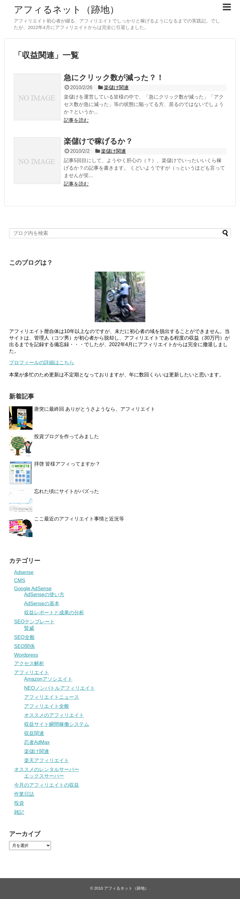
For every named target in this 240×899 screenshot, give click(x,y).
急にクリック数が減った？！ (114, 77)
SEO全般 (24, 637)
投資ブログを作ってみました (66, 436)
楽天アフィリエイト (46, 760)
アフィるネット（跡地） (66, 9)
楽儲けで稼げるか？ (98, 141)
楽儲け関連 (116, 87)
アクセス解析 (29, 663)
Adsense (23, 572)
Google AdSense (33, 588)
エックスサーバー (44, 776)
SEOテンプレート (34, 621)
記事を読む (76, 120)
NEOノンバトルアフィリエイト (59, 688)
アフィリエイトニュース (51, 697)
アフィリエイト (31, 672)
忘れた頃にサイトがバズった (66, 491)
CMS (19, 580)
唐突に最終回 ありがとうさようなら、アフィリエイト (94, 409)
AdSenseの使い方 (44, 594)
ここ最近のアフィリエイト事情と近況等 (79, 518)
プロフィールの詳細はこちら (41, 362)
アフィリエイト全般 (46, 706)
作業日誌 (24, 794)
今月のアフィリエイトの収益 (46, 785)
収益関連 (34, 733)
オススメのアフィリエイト (54, 715)
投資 (19, 803)
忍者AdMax (37, 742)
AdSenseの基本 (41, 603)
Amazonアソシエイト (48, 679)
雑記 (19, 812)
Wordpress (26, 655)
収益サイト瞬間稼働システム (56, 724)
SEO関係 (24, 646)
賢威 (29, 628)
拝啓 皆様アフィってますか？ (67, 463)
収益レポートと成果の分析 (54, 612)
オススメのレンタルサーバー (46, 769)
